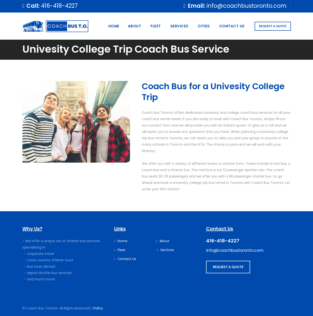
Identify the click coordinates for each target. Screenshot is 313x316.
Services (179, 26)
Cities (204, 26)
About (134, 26)
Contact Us (232, 26)
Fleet (155, 26)
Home (113, 26)
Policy (98, 308)
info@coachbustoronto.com (247, 6)
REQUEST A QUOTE (272, 26)
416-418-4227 (59, 6)
